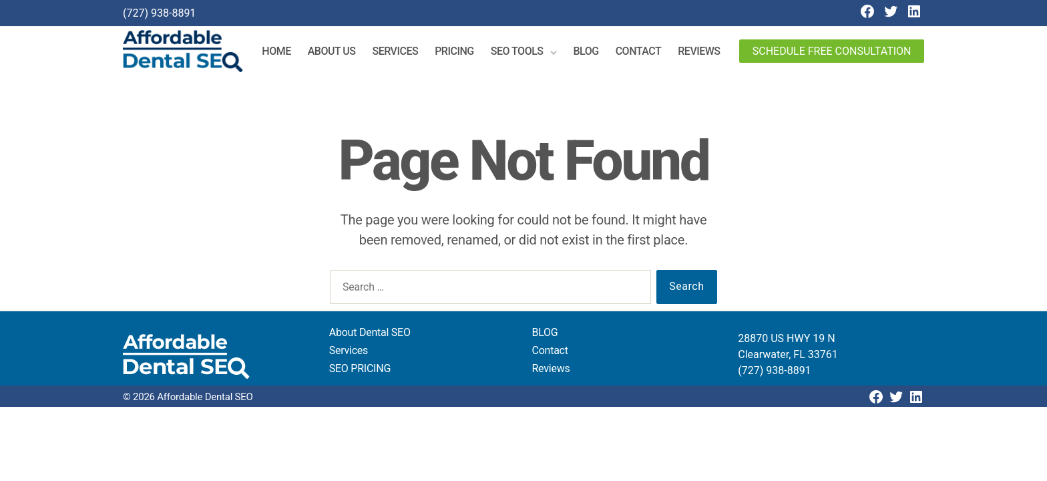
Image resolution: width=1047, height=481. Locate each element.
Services (399, 52)
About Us (335, 52)
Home (280, 52)
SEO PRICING (360, 371)
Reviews (702, 52)
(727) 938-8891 (159, 13)
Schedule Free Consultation (832, 52)
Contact (642, 52)
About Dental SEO (370, 335)
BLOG (545, 335)
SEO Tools (520, 52)
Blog (589, 52)
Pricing (457, 52)
